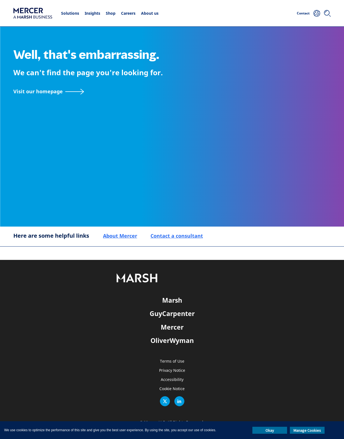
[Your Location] (317, 13)
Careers (128, 13)
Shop (110, 13)
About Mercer (120, 235)
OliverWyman (172, 340)
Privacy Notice (172, 370)
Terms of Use (172, 361)
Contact (303, 13)
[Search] (327, 13)
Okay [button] (269, 430)
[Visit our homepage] (48, 91)
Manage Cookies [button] (307, 430)
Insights (92, 13)
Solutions (70, 13)
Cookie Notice (172, 389)
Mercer (172, 327)
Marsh (172, 300)
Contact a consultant (176, 235)
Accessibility (172, 380)
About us (150, 13)
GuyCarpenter (172, 313)
